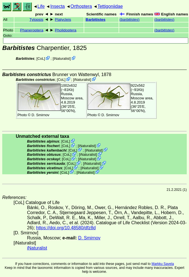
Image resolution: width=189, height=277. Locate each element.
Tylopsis (36, 19)
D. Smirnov (40, 115)
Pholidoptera (65, 30)
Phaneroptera (31, 30)
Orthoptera (81, 6)
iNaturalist (62, 58)
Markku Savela (163, 264)
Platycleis (63, 19)
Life (41, 6)
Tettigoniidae (110, 6)
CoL (40, 58)
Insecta (57, 6)
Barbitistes (95, 19)
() (129, 19)
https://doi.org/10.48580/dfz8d (66, 227)
